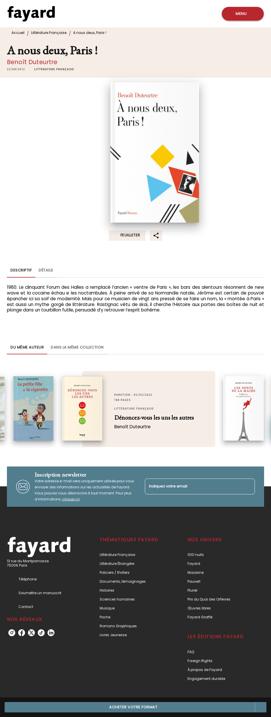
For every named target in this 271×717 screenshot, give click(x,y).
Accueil (18, 32)
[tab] (21, 271)
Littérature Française (49, 32)
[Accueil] (31, 13)
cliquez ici (71, 499)
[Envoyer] (248, 487)
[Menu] (242, 14)
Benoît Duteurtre (32, 62)
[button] (54, 69)
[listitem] (12, 633)
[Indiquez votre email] (193, 486)
